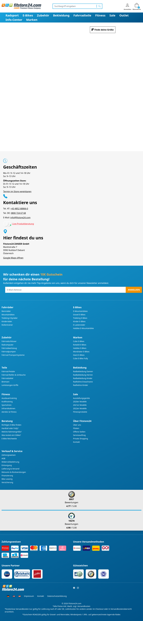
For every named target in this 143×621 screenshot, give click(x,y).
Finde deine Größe (104, 29)
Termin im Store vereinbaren (17, 191)
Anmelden (134, 289)
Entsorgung (7, 465)
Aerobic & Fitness (9, 412)
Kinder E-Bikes (79, 321)
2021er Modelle (80, 405)
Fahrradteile (82, 15)
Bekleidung (61, 15)
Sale (112, 15)
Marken (31, 20)
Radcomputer (7, 344)
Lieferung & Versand (10, 468)
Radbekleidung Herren (83, 375)
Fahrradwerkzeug (9, 348)
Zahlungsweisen (9, 455)
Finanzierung (7, 475)
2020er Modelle (80, 401)
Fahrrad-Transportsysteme (13, 355)
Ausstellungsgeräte (81, 398)
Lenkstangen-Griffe (10, 385)
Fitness (100, 15)
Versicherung (7, 482)
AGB (3, 458)
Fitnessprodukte (80, 412)
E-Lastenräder (79, 325)
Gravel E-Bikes (79, 314)
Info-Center (14, 20)
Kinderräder (7, 321)
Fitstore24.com (74, 603)
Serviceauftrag (79, 435)
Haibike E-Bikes (79, 348)
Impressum (29, 596)
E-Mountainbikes (80, 311)
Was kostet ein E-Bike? (11, 435)
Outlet (124, 15)
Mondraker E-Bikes (81, 351)
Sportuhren (6, 405)
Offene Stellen (79, 431)
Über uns (77, 425)
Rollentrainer (7, 325)
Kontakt (76, 442)
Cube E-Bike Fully (80, 358)
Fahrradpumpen (9, 351)
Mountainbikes (8, 314)
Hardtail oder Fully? (10, 428)
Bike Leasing (7, 479)
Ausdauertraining (9, 398)
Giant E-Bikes (79, 355)
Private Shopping (80, 438)
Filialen (76, 428)
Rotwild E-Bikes (79, 344)
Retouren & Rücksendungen (14, 472)
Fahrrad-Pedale (8, 371)
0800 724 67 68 (18, 213)
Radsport (12, 15)
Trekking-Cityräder (10, 318)
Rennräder (6, 311)
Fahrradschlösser (9, 341)
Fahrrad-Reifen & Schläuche (14, 375)
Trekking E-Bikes (80, 318)
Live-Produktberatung (23, 223)
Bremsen (5, 381)
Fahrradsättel (7, 378)
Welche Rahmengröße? (12, 431)
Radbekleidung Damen (83, 371)
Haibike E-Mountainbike (83, 328)
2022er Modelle (80, 408)
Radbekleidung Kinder (82, 378)
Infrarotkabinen (8, 408)
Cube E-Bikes (78, 341)
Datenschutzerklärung (57, 596)
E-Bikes (28, 15)
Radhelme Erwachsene (83, 381)
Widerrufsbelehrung (10, 462)
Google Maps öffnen (13, 257)
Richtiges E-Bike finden (11, 425)
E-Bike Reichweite (9, 438)
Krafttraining (7, 401)
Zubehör (43, 15)
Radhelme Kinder (80, 385)
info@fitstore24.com (20, 217)
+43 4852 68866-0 (19, 208)
